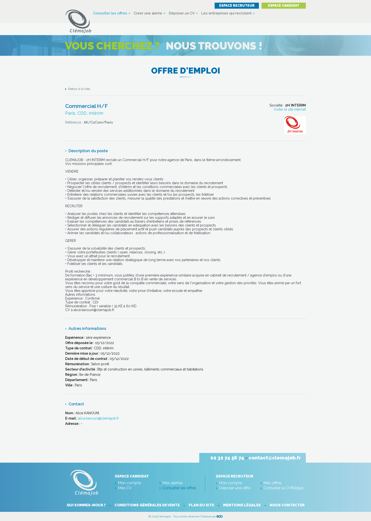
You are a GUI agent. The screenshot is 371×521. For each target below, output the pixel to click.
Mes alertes (172, 483)
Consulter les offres (110, 13)
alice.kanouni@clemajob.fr (98, 418)
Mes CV (125, 488)
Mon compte (129, 483)
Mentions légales (242, 505)
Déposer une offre (234, 488)
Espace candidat (283, 5)
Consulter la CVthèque (283, 488)
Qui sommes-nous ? (86, 505)
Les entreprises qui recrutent (226, 13)
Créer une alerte (148, 13)
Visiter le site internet (290, 109)
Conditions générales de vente (147, 505)
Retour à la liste (79, 88)
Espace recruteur (237, 5)
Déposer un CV (182, 13)
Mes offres (272, 483)
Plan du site (201, 505)
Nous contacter (287, 505)
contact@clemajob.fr (275, 458)
